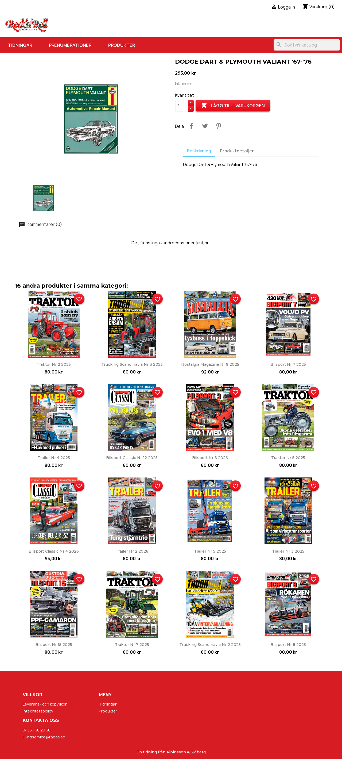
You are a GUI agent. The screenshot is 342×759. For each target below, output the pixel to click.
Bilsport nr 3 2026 (210, 457)
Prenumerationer (70, 45)
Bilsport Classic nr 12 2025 (132, 457)
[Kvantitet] (181, 106)
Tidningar (20, 45)
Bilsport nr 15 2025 (53, 644)
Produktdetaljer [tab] (237, 151)
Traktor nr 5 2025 (288, 457)
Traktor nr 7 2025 (132, 644)
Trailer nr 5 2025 (210, 551)
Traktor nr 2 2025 (54, 364)
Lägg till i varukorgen (233, 105)
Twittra (205, 126)
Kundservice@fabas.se (44, 736)
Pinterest (218, 126)
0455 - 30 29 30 (36, 730)
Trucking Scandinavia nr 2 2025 (210, 644)
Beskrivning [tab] (199, 151)
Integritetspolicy (38, 711)
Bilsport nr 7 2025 (288, 364)
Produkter (121, 45)
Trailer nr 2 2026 (132, 551)
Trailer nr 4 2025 (54, 457)
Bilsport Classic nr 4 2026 (54, 551)
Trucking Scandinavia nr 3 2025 (132, 364)
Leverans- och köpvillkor (45, 704)
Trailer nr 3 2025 (288, 551)
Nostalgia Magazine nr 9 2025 (210, 364)
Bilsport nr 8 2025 (288, 644)
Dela (191, 126)
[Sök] (307, 45)
